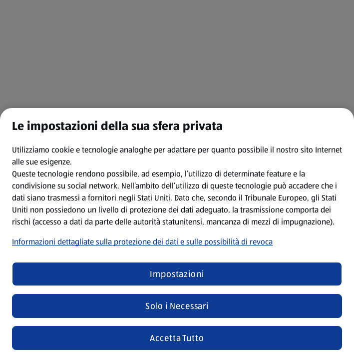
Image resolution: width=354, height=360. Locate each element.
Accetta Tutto (177, 338)
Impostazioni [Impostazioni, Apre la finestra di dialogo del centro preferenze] (177, 274)
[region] (177, 234)
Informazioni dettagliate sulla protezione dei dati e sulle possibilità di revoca (142, 242)
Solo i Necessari (177, 306)
